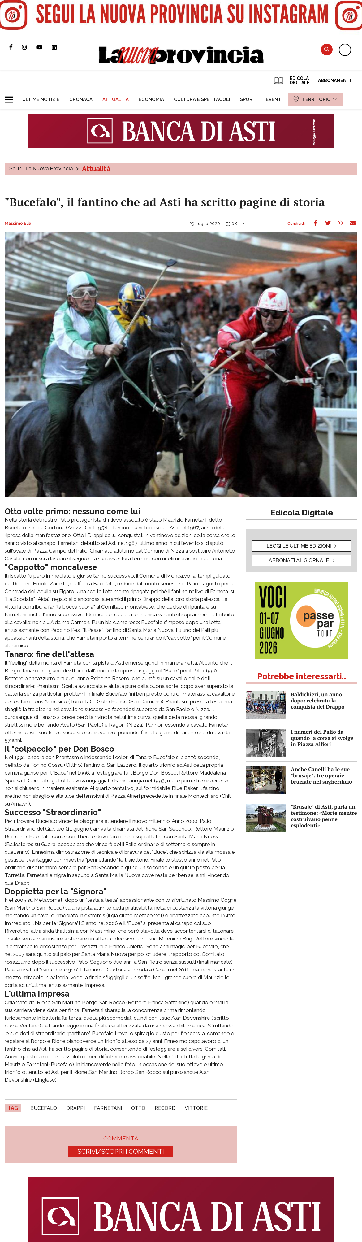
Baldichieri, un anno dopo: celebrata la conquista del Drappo (317, 700)
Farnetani (108, 1108)
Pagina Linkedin (59, 47)
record (165, 1108)
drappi (75, 1108)
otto (138, 1108)
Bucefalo (43, 1108)
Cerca (327, 49)
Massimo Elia (18, 223)
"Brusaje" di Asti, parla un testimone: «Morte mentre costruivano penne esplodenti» (324, 816)
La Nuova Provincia (49, 168)
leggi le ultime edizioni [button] (299, 546)
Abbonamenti (334, 80)
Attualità (96, 169)
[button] (11, 97)
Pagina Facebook (15, 47)
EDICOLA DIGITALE (291, 80)
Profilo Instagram (29, 47)
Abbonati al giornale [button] (299, 560)
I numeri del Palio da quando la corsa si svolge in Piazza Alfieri (322, 738)
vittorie (196, 1108)
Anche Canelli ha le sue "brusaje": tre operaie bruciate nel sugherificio (321, 775)
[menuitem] (41, 99)
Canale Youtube (44, 47)
